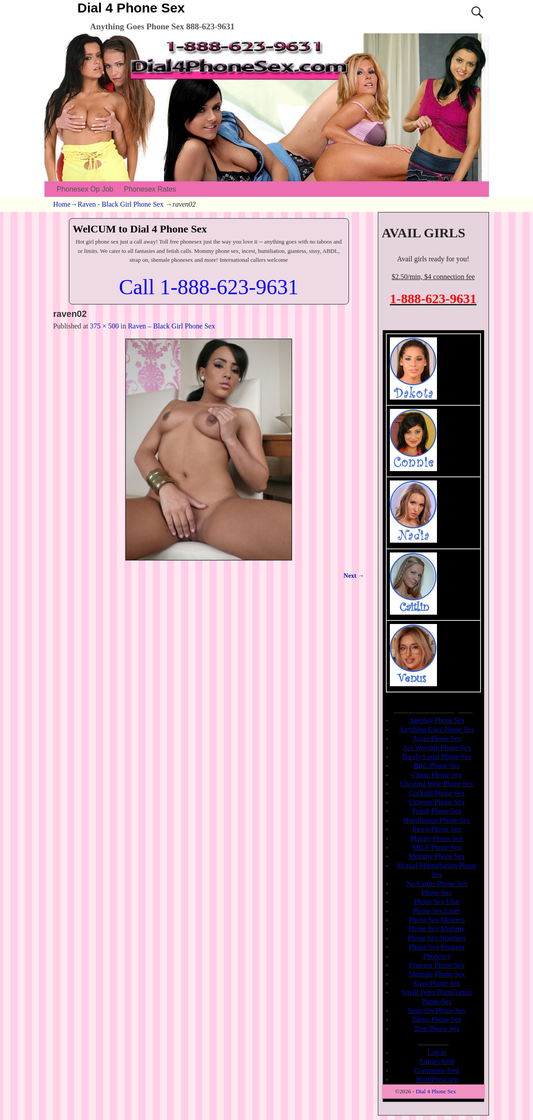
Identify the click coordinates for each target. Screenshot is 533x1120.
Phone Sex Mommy (437, 928)
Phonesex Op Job (85, 189)
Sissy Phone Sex (437, 983)
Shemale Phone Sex (437, 974)
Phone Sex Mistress (437, 920)
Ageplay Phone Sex (437, 720)
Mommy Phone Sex (437, 856)
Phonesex (436, 956)
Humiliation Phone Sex (437, 820)
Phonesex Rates (150, 189)
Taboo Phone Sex (437, 1019)
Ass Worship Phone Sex (437, 748)
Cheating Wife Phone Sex (436, 784)
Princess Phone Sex (437, 965)
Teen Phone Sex (437, 1028)
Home (62, 204)
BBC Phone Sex (436, 765)
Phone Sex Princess (437, 947)
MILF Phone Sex (436, 847)
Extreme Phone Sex (437, 802)
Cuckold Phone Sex (437, 793)
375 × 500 (104, 326)
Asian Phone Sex (437, 738)
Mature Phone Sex (436, 838)
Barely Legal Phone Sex (436, 756)
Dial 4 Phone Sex (131, 7)
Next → (354, 575)
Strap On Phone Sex (436, 1010)
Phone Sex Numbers (437, 938)
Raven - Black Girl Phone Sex (121, 204)
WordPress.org (437, 1079)
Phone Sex (437, 892)
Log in (436, 1052)
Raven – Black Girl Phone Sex (171, 326)
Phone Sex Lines (437, 911)
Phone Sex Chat (436, 901)
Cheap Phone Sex (437, 775)
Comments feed (436, 1070)
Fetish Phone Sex (436, 811)
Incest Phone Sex (436, 829)
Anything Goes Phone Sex (436, 729)
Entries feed (437, 1061)
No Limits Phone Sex (436, 884)
